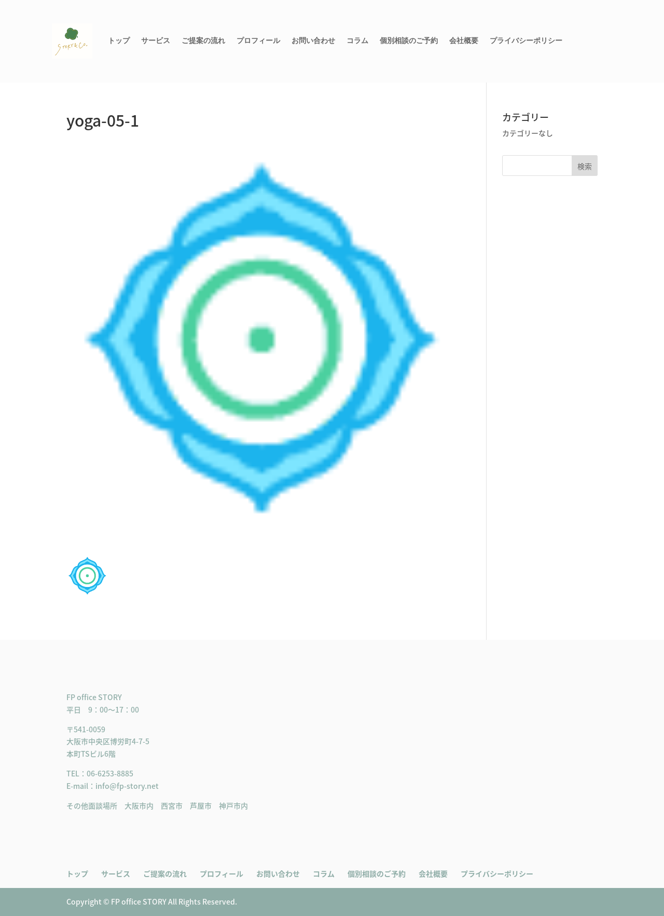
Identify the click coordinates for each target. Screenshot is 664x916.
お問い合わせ (313, 40)
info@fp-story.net (127, 786)
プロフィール (258, 40)
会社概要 (463, 40)
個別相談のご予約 (409, 40)
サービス (155, 40)
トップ (119, 40)
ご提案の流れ (203, 40)
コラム (357, 40)
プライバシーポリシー (526, 40)
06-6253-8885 (110, 773)
